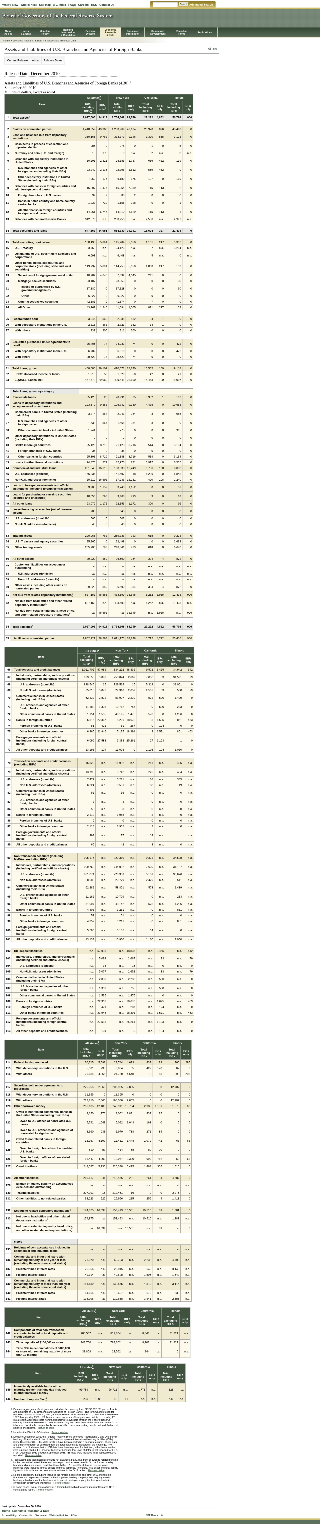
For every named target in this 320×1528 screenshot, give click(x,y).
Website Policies (58, 1515)
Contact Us (106, 4)
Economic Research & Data (27, 40)
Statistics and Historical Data (60, 40)
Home (6, 40)
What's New (10, 4)
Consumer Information (132, 32)
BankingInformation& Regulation (68, 32)
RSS (94, 4)
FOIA (74, 1515)
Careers (83, 4)
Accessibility (9, 1515)
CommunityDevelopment (157, 32)
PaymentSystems (91, 32)
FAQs (72, 4)
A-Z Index (59, 4)
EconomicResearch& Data (110, 32)
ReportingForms (181, 32)
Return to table (46, 1427)
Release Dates (53, 60)
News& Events (25, 32)
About (35, 60)
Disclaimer (40, 1515)
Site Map (45, 4)
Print (212, 48)
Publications (205, 32)
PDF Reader (153, 1515)
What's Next (28, 4)
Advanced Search (201, 4)
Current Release (17, 60)
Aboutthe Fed (8, 32)
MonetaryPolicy (45, 32)
